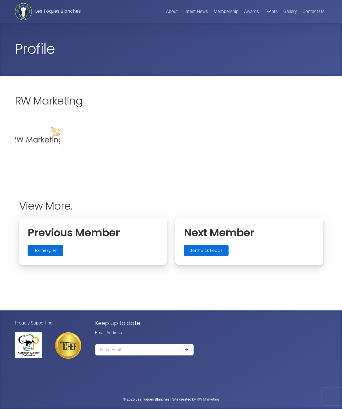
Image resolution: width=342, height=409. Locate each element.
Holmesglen (45, 250)
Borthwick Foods (206, 250)
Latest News (196, 11)
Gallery (290, 11)
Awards (251, 11)
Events (271, 11)
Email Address (108, 332)
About (172, 11)
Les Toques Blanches (48, 11)
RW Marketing (208, 399)
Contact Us (314, 11)
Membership (226, 11)
